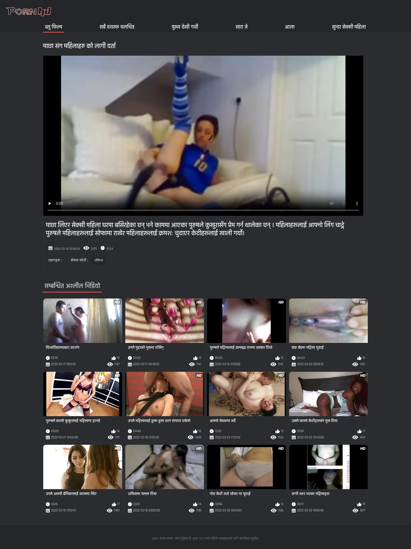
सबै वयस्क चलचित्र (117, 26)
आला (290, 26)
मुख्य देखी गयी (185, 26)
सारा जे (242, 26)
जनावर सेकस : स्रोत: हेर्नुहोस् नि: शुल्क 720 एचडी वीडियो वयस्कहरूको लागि (198, 539)
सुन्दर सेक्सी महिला (349, 26)
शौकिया (98, 261)
